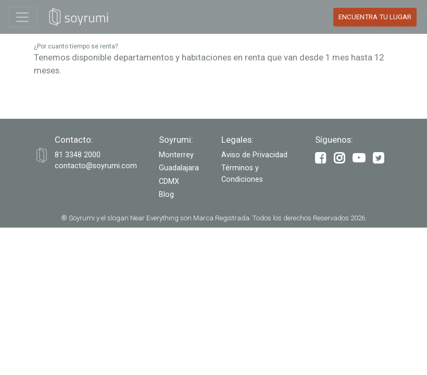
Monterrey (176, 155)
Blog (166, 194)
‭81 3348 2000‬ (78, 155)
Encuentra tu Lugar (374, 17)
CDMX (169, 181)
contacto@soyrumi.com (96, 165)
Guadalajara (179, 168)
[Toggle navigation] (22, 17)
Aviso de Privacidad (254, 155)
